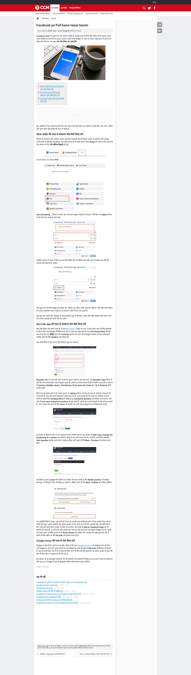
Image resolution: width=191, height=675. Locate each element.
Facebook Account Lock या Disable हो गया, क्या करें (57, 603)
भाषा (154, 2)
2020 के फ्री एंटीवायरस (58, 14)
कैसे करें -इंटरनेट (70, 591)
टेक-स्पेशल (55, 8)
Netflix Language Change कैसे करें (52, 654)
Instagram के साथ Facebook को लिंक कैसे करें (54, 600)
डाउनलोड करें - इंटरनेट (71, 597)
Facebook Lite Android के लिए (48, 597)
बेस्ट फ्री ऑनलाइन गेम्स (106, 14)
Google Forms (84, 545)
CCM (39, 646)
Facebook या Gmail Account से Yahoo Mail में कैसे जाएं (59, 594)
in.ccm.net (44, 646)
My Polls (70, 329)
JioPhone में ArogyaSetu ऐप (75, 14)
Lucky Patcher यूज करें (91, 14)
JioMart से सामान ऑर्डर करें (42, 14)
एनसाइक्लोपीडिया (74, 8)
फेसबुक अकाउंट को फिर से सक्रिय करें (49, 591)
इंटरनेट (54, 18)
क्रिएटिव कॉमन (83, 646)
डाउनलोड (64, 8)
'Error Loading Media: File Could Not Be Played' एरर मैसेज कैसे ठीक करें (94, 654)
